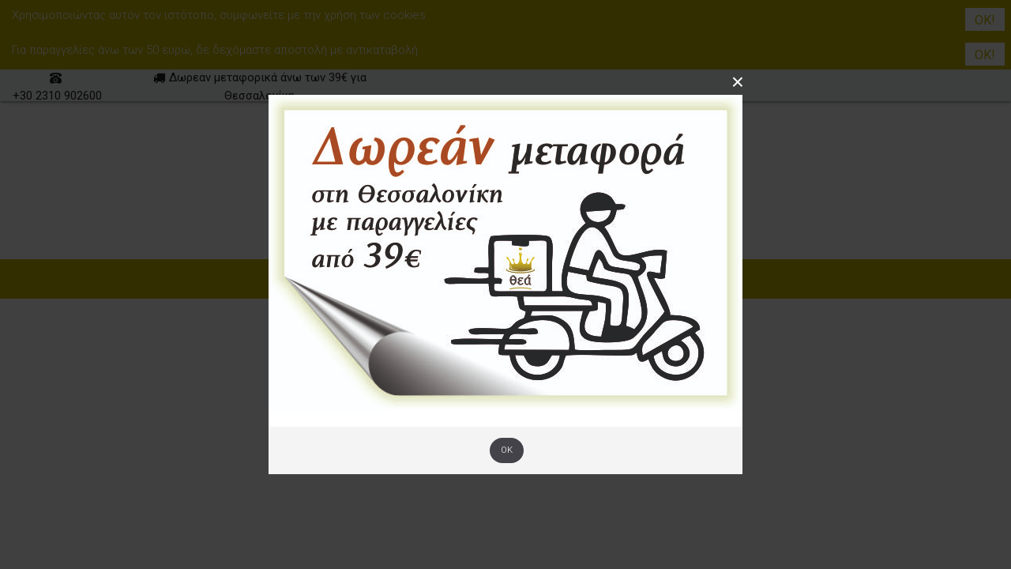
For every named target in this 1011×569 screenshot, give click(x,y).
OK (507, 450)
